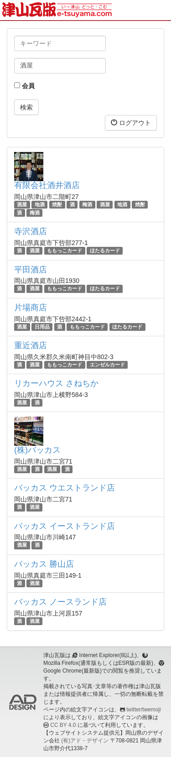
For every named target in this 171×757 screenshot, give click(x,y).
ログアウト (131, 122)
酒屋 (22, 204)
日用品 (42, 326)
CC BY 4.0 (63, 725)
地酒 (40, 204)
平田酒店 (30, 269)
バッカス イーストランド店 (64, 526)
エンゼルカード (107, 364)
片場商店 (30, 307)
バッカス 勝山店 (44, 564)
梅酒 (87, 204)
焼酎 (57, 204)
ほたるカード (105, 250)
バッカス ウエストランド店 (64, 487)
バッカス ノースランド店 (60, 601)
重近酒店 (30, 345)
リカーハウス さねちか (56, 383)
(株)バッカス (37, 449)
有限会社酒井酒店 (47, 185)
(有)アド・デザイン (85, 740)
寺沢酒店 (30, 231)
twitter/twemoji (143, 709)
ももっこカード (64, 250)
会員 (24, 85)
